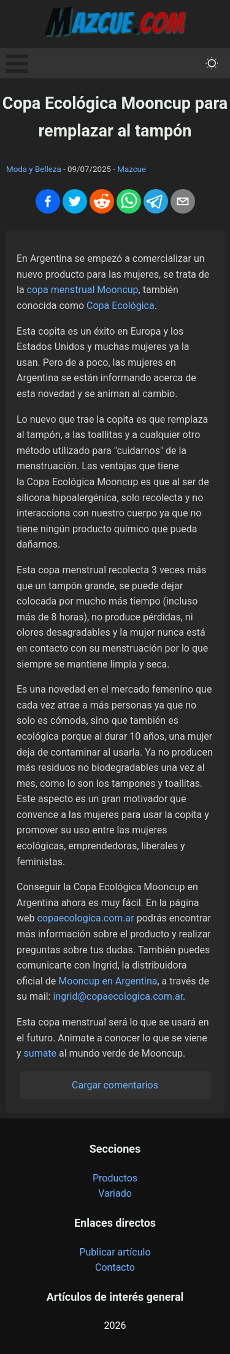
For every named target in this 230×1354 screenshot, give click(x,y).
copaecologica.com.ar (85, 918)
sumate (40, 1053)
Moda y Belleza (33, 169)
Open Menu (17, 63)
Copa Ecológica (120, 305)
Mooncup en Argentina (107, 981)
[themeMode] (212, 63)
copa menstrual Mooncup (83, 290)
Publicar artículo (114, 1252)
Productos (115, 1178)
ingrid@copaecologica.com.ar (118, 996)
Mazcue (131, 169)
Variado (115, 1193)
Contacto (115, 1267)
